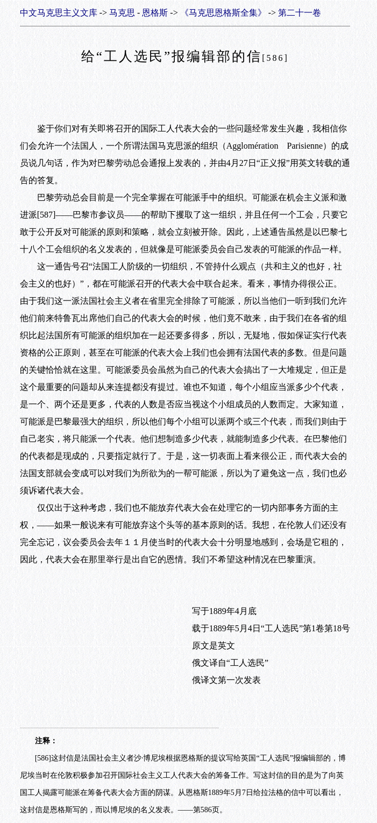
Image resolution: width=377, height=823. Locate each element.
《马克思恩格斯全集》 (223, 12)
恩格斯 (155, 12)
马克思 (122, 12)
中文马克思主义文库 (58, 12)
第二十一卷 (299, 12)
